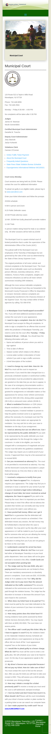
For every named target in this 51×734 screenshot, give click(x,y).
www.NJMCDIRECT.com (14, 709)
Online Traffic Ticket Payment (18, 155)
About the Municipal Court (16, 158)
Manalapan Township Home (40, 724)
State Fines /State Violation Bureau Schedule (24, 164)
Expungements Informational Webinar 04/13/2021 (25, 168)
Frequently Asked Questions (17, 161)
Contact (38, 720)
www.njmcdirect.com (15, 192)
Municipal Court (16, 55)
